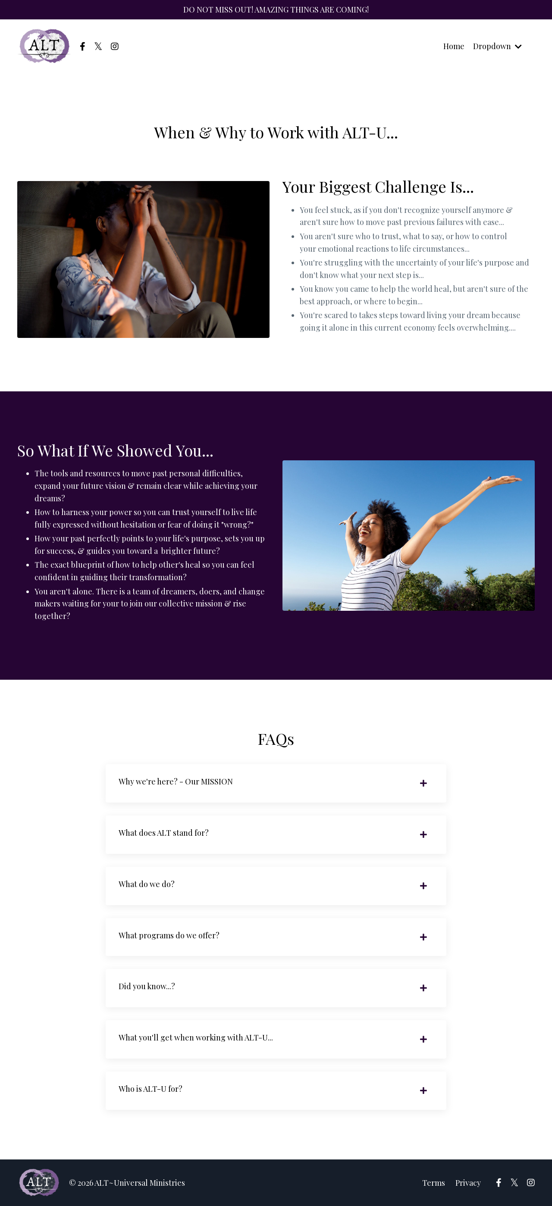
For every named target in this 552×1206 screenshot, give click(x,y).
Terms (433, 1183)
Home (453, 46)
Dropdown (497, 46)
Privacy (468, 1183)
